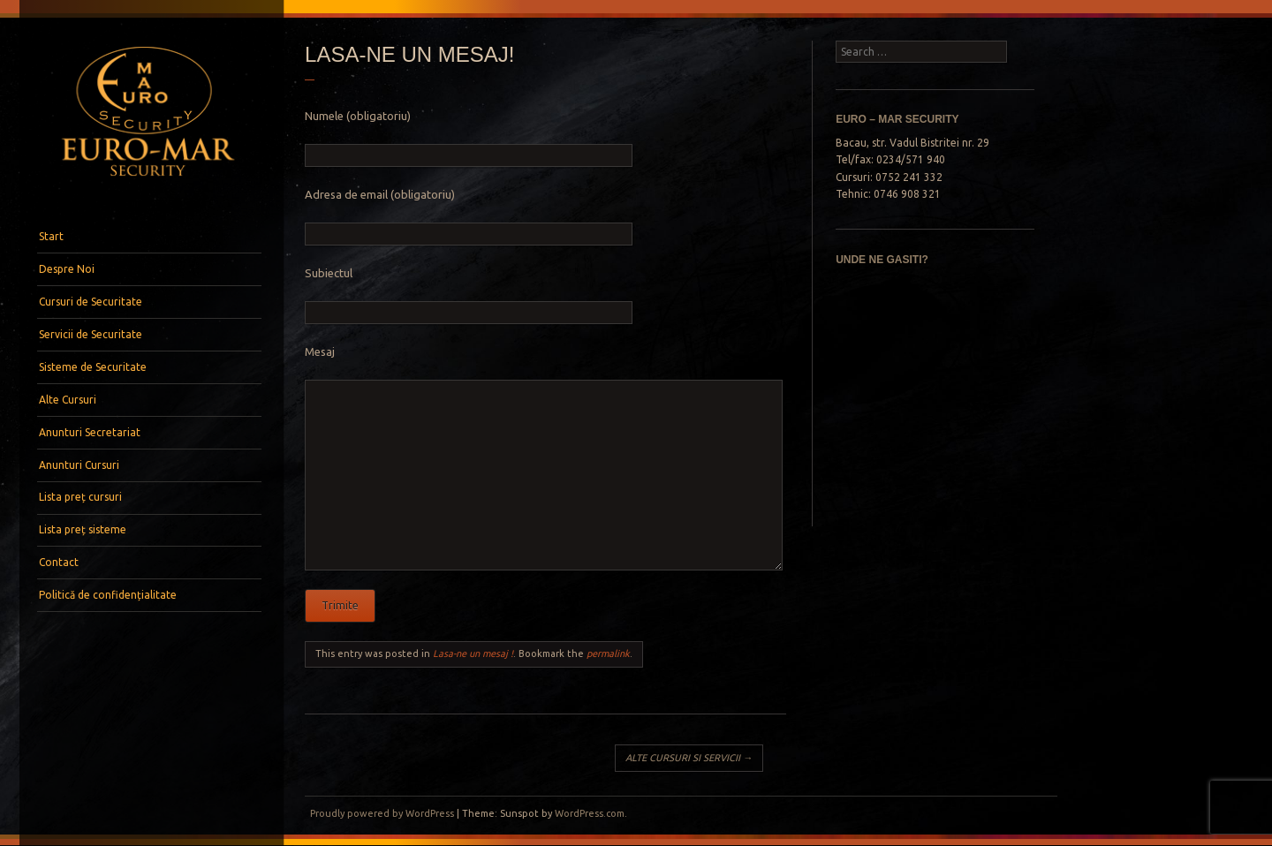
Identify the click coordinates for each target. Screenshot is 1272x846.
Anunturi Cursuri (79, 465)
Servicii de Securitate (90, 334)
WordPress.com (590, 813)
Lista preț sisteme (82, 529)
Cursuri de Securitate (90, 301)
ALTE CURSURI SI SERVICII (689, 757)
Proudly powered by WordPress (382, 813)
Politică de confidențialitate (108, 595)
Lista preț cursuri (80, 496)
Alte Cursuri (67, 399)
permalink (608, 653)
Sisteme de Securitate (93, 367)
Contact (59, 562)
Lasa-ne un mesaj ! (473, 653)
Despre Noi (67, 269)
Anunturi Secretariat (89, 432)
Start (51, 236)
